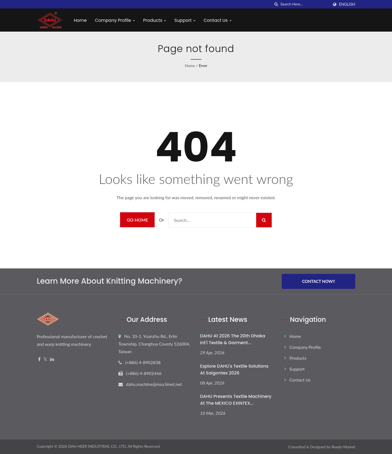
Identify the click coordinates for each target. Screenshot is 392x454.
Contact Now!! (318, 281)
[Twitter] (45, 359)
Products (154, 20)
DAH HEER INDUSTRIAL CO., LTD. (97, 446)
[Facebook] (39, 359)
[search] (276, 4)
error (203, 65)
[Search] (304, 4)
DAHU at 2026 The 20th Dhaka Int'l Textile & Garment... (232, 339)
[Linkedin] (52, 359)
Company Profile (115, 20)
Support (184, 20)
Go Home (137, 219)
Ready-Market (343, 446)
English (347, 4)
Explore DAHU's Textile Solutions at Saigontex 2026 (234, 369)
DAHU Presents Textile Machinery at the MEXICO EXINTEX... (235, 399)
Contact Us (218, 20)
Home (80, 20)
